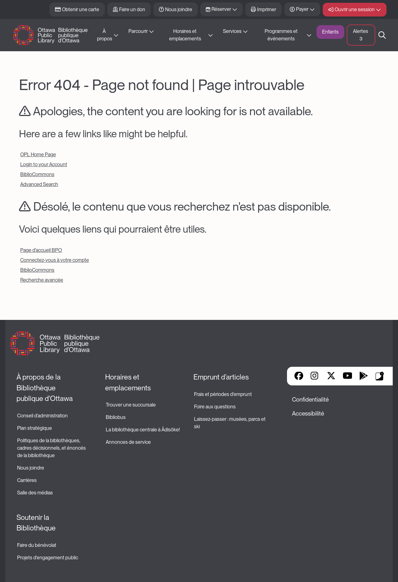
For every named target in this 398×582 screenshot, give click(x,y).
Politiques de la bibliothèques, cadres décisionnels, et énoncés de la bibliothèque (52, 448)
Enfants (330, 32)
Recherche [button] (382, 35)
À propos (104, 35)
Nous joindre (178, 9)
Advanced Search (39, 184)
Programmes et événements (281, 35)
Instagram (315, 376)
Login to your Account (43, 164)
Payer (302, 9)
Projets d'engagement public (47, 558)
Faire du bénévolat (36, 545)
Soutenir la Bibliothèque (36, 523)
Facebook (298, 376)
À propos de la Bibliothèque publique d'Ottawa (44, 388)
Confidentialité (310, 399)
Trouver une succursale (131, 405)
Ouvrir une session (355, 9)
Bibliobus (116, 417)
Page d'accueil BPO (41, 250)
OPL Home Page (38, 154)
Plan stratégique (34, 428)
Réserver (221, 9)
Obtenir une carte (80, 9)
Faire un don (132, 9)
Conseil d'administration (42, 416)
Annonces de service (128, 442)
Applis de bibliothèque (379, 376)
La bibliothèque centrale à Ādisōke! (143, 430)
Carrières (27, 480)
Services (232, 31)
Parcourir (138, 31)
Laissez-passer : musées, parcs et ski (230, 423)
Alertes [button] (361, 35)
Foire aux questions (215, 407)
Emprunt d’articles (221, 377)
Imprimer (266, 9)
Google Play (363, 376)
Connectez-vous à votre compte (54, 260)
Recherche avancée (41, 280)
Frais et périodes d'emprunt (223, 394)
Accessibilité (308, 413)
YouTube (347, 376)
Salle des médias (35, 493)
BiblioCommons (37, 174)
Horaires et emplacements (185, 35)
